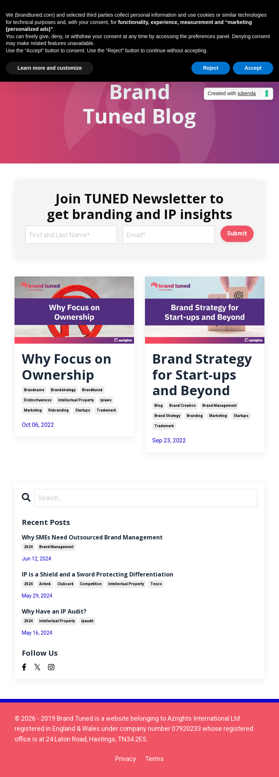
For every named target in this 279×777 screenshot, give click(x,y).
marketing (33, 410)
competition (91, 584)
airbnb (45, 584)
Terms (154, 758)
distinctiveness (38, 400)
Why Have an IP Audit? (54, 611)
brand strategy (167, 416)
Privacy (125, 758)
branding (195, 416)
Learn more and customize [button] (49, 68)
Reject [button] (210, 68)
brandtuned (92, 390)
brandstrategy (63, 390)
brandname (34, 390)
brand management (219, 406)
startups (82, 410)
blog (158, 406)
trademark (106, 410)
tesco (156, 584)
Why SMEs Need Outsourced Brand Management (92, 537)
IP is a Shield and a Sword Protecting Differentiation (97, 574)
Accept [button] (253, 68)
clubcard (65, 584)
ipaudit (87, 621)
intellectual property (76, 400)
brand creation (182, 406)
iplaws (106, 400)
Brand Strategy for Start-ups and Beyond (202, 374)
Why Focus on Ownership (67, 366)
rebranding (58, 410)
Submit (237, 233)
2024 (28, 547)
